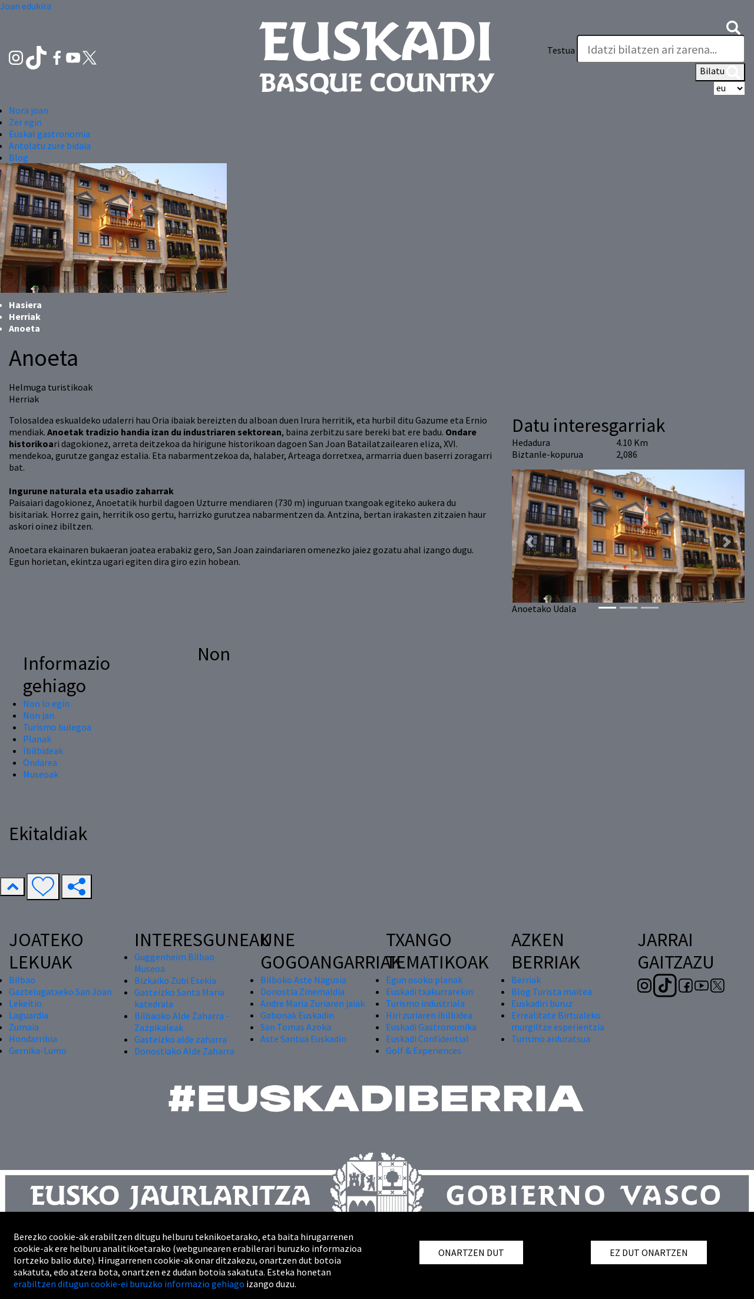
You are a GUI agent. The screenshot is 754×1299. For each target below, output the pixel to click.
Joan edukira (25, 6)
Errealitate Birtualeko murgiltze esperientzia (557, 1021)
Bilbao (22, 980)
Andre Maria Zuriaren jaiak (312, 1003)
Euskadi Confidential (427, 1039)
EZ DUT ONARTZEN (649, 1252)
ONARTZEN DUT (471, 1252)
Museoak (40, 774)
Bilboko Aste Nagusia (303, 980)
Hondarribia (33, 1039)
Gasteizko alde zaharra (180, 1039)
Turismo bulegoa (57, 727)
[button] (733, 26)
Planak (37, 739)
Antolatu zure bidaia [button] (50, 145)
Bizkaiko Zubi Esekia (175, 980)
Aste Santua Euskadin (303, 1039)
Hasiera (25, 304)
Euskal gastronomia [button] (49, 134)
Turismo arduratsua (550, 1039)
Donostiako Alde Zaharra (184, 1051)
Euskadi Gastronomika (431, 1027)
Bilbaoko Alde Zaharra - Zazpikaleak (181, 1021)
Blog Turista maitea (551, 991)
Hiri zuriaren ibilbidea (429, 1015)
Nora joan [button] (28, 110)
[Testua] (661, 49)
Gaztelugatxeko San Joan (60, 991)
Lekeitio (25, 1003)
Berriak (526, 980)
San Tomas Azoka (295, 1027)
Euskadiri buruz (542, 1003)
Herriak (25, 316)
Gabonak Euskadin (297, 1015)
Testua (561, 50)
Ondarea (40, 762)
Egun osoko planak (424, 980)
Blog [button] (18, 157)
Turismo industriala (425, 1003)
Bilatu (720, 72)
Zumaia (24, 1027)
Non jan (38, 715)
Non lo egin (46, 703)
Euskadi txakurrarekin (429, 991)
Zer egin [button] (25, 122)
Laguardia (28, 1015)
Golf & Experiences (423, 1050)
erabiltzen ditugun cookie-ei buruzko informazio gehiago (129, 1284)
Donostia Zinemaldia (302, 991)
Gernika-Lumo (38, 1050)
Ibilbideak (43, 750)
